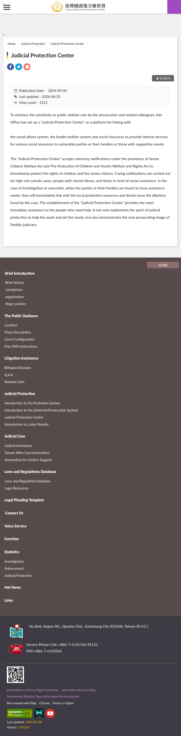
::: (4, 3)
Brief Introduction (19, 273)
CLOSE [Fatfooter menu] (163, 265)
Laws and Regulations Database (30, 471)
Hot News (12, 587)
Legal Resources (17, 488)
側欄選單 (6, 7)
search (174, 7)
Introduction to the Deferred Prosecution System (41, 410)
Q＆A (9, 375)
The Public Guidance (21, 316)
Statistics (11, 552)
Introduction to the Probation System (32, 403)
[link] (10, 67)
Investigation (14, 561)
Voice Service (15, 526)
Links (8, 600)
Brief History (14, 282)
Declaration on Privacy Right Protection (32, 690)
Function (11, 539)
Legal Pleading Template (24, 500)
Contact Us (14, 513)
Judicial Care (14, 436)
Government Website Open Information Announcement (43, 696)
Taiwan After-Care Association (27, 453)
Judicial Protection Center (67, 44)
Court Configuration (20, 339)
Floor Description (18, 332)
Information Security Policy (79, 690)
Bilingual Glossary (18, 367)
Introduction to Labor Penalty (27, 424)
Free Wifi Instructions (21, 346)
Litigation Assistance (21, 358)
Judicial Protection (33, 44)
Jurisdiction (13, 289)
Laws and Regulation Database (27, 481)
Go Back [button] (165, 78)
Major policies (15, 304)
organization (14, 297)
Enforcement (14, 568)
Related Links (14, 382)
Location (11, 325)
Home (12, 44)
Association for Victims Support (28, 460)
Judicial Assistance (18, 445)
